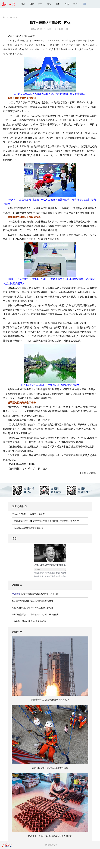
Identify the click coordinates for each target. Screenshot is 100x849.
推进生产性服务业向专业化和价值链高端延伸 (32, 601)
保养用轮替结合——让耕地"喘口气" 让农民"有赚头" (35, 614)
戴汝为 (47, 573)
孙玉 (41, 576)
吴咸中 (41, 573)
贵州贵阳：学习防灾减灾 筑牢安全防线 (50, 768)
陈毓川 (36, 573)
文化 (58, 4)
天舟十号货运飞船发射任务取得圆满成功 (50, 699)
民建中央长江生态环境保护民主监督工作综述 (32, 608)
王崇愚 (52, 576)
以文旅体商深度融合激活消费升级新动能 (35, 594)
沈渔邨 (63, 576)
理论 (49, 4)
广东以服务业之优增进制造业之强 (27, 528)
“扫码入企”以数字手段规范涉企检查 (28, 514)
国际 (32, 4)
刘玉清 (52, 573)
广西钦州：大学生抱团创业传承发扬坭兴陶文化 (50, 836)
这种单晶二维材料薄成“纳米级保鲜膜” (29, 621)
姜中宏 (58, 576)
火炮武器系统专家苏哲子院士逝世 (50, 565)
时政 (23, 4)
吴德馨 (36, 576)
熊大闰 (47, 576)
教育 (75, 4)
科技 (67, 4)
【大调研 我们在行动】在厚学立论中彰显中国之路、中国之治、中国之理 (45, 521)
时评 (40, 4)
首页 (5, 17)
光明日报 (11, 17)
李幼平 (58, 573)
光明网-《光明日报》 (45, 29)
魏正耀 (63, 573)
